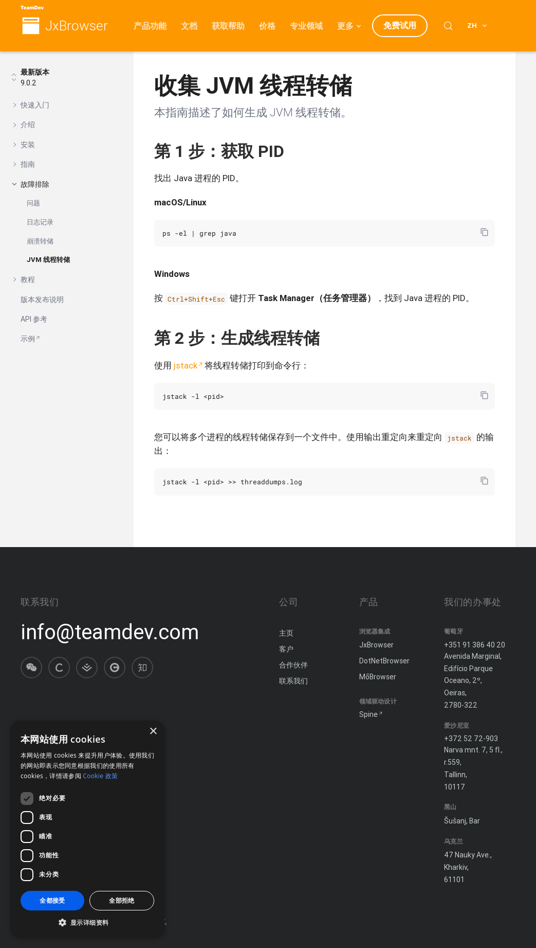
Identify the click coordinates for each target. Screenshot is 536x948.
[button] (87, 922)
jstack (185, 365)
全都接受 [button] (52, 900)
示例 (28, 338)
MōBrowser (377, 676)
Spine (368, 714)
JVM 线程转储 (48, 259)
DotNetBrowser (384, 660)
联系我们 (293, 681)
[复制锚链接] (295, 151)
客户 (286, 649)
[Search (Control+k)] (448, 25)
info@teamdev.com (110, 632)
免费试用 (399, 25)
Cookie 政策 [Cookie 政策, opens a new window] (100, 775)
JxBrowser (76, 26)
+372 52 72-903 (471, 738)
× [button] (153, 731)
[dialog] (87, 829)
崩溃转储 (40, 241)
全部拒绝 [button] (122, 900)
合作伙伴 (293, 665)
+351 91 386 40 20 (474, 644)
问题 (33, 203)
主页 (286, 633)
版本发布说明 (42, 299)
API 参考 (34, 319)
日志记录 (40, 222)
